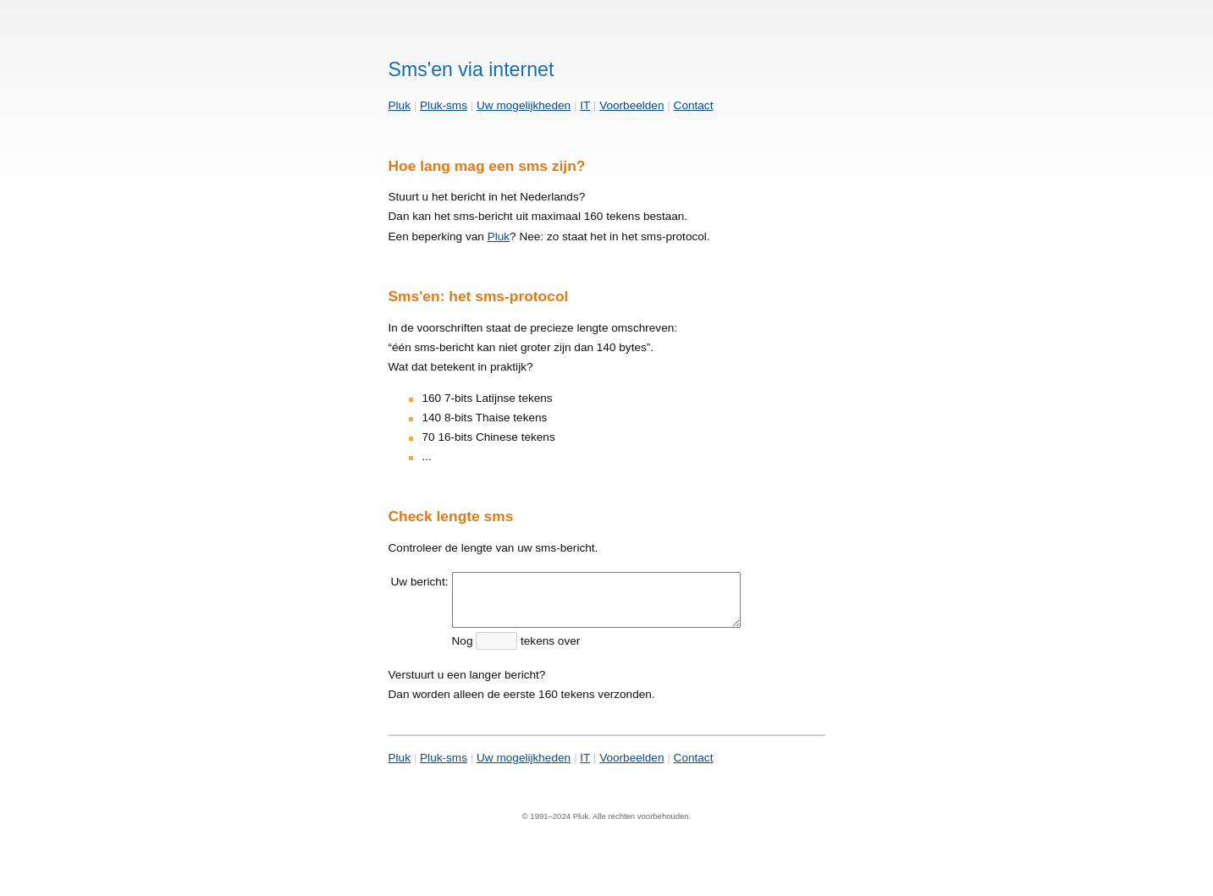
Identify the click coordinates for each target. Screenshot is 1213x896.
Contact (694, 105)
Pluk (400, 105)
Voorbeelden (631, 105)
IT (585, 105)
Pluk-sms (443, 105)
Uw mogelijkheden (524, 105)
